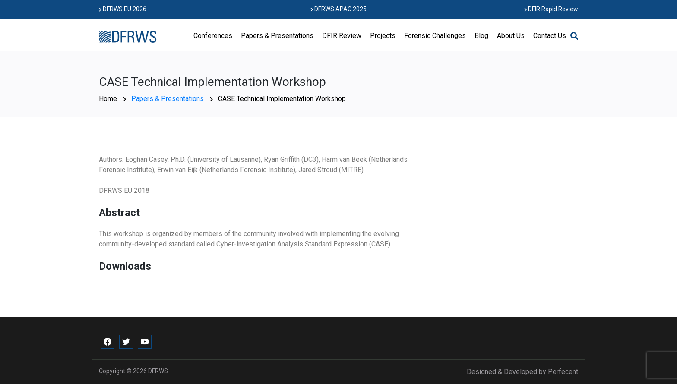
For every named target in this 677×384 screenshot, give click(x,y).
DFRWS (158, 371)
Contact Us (549, 35)
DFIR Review (341, 35)
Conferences (212, 35)
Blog (481, 35)
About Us (511, 35)
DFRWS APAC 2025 (338, 9)
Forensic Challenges (435, 35)
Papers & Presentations (277, 35)
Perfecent (563, 372)
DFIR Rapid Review (551, 9)
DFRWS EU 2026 (122, 9)
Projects (382, 35)
